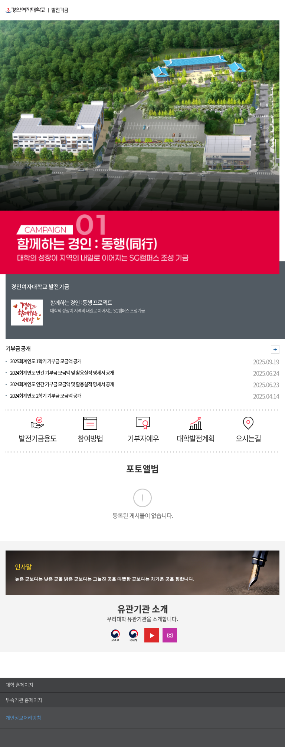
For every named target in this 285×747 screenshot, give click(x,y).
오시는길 (248, 429)
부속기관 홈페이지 (24, 700)
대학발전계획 (195, 429)
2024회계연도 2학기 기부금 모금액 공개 (45, 395)
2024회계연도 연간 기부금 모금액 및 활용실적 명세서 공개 (62, 372)
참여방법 (90, 429)
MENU (275, 10)
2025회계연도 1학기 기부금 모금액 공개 (45, 361)
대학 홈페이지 (19, 684)
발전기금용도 (37, 429)
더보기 (275, 349)
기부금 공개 (18, 348)
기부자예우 (143, 429)
